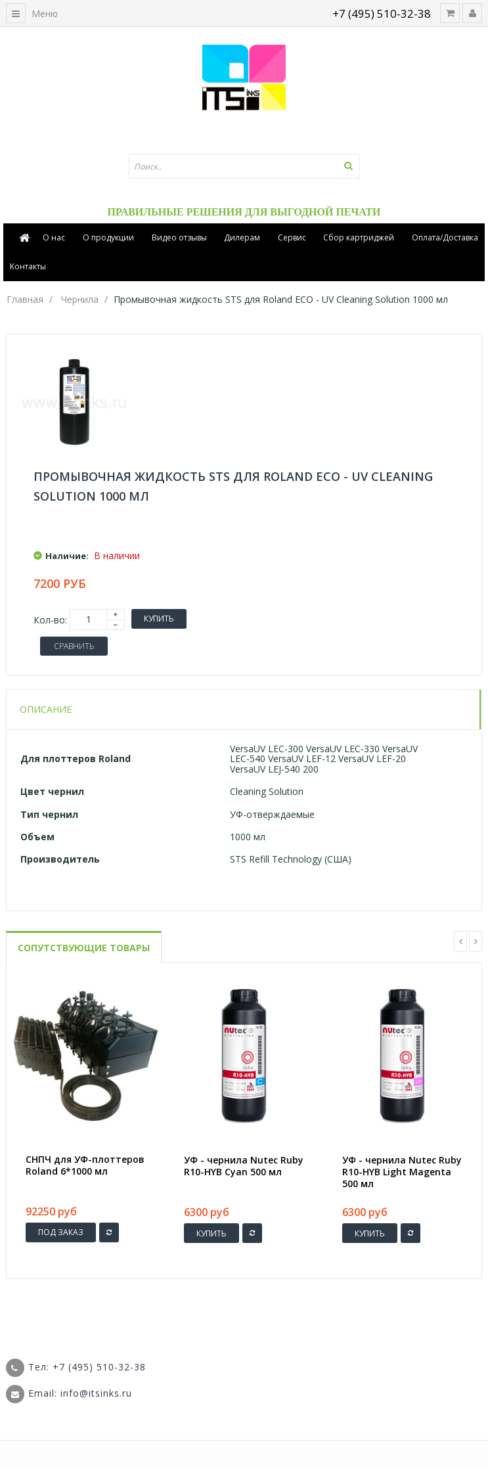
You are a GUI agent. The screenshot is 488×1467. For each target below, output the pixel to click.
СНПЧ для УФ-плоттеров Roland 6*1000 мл (85, 1165)
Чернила (80, 299)
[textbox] (244, 166)
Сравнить (74, 646)
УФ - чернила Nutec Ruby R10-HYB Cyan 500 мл (243, 1166)
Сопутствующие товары (84, 947)
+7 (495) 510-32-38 (381, 13)
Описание (46, 709)
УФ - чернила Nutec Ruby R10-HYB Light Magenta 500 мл (402, 1172)
